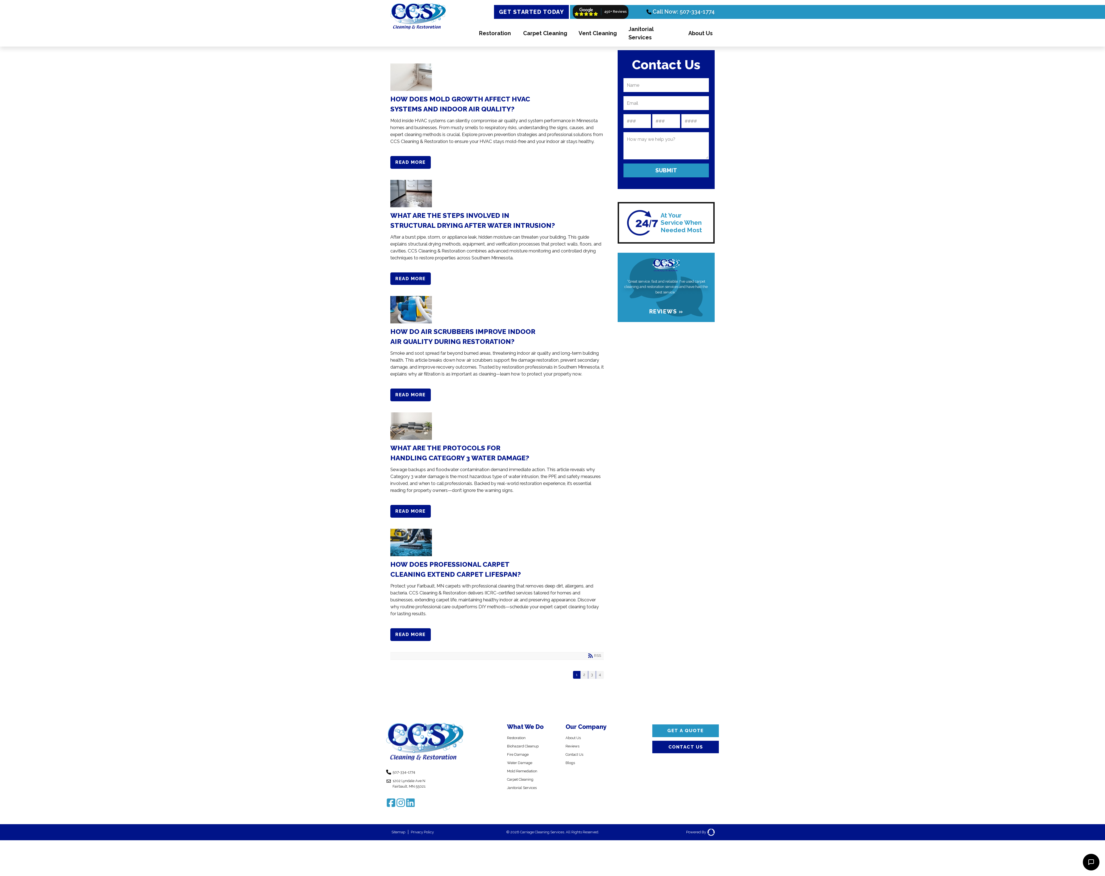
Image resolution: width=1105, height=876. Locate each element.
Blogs (571, 770)
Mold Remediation (526, 778)
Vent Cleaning (598, 33)
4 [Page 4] (599, 682)
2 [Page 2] (583, 682)
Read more (413, 163)
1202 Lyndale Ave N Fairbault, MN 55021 (413, 794)
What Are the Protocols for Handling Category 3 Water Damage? (495, 429)
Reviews (574, 753)
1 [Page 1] (575, 682)
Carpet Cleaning (545, 33)
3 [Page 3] (591, 682)
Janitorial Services (640, 33)
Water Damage (522, 770)
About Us (700, 33)
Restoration (495, 33)
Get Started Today (531, 12)
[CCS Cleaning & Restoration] (418, 30)
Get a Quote (685, 739)
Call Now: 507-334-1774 (680, 11)
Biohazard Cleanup (526, 753)
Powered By (698, 845)
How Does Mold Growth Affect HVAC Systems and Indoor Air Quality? (495, 77)
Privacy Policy (428, 844)
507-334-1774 (407, 780)
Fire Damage (520, 762)
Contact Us (577, 762)
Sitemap (400, 844)
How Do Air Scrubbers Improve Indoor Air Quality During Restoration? (495, 312)
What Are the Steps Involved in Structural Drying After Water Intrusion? (495, 194)
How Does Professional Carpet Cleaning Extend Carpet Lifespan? (495, 547)
